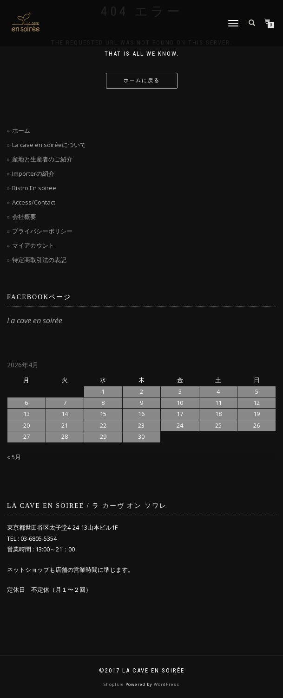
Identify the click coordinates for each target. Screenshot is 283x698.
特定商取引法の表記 (39, 260)
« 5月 (14, 457)
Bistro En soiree (34, 188)
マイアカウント (33, 245)
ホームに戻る (142, 80)
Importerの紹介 (33, 173)
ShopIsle (114, 684)
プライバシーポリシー (42, 231)
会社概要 (24, 216)
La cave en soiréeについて (49, 145)
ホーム (21, 130)
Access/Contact (33, 202)
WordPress (166, 684)
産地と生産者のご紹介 (42, 159)
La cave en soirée (34, 320)
